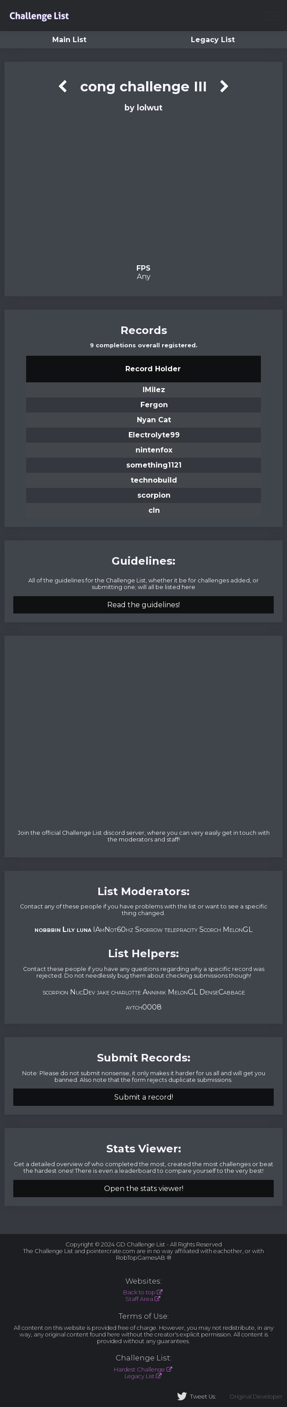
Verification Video (143, 188)
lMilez (154, 389)
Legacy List (213, 39)
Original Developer (256, 1396)
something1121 (154, 465)
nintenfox (154, 450)
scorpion (154, 495)
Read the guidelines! (143, 605)
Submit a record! (143, 1097)
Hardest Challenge (139, 1369)
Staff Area (139, 1299)
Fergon (154, 405)
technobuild (154, 480)
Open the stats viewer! (143, 1188)
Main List (69, 39)
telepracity (181, 929)
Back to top (139, 1292)
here (188, 587)
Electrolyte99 (154, 435)
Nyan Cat (154, 420)
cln (154, 510)
